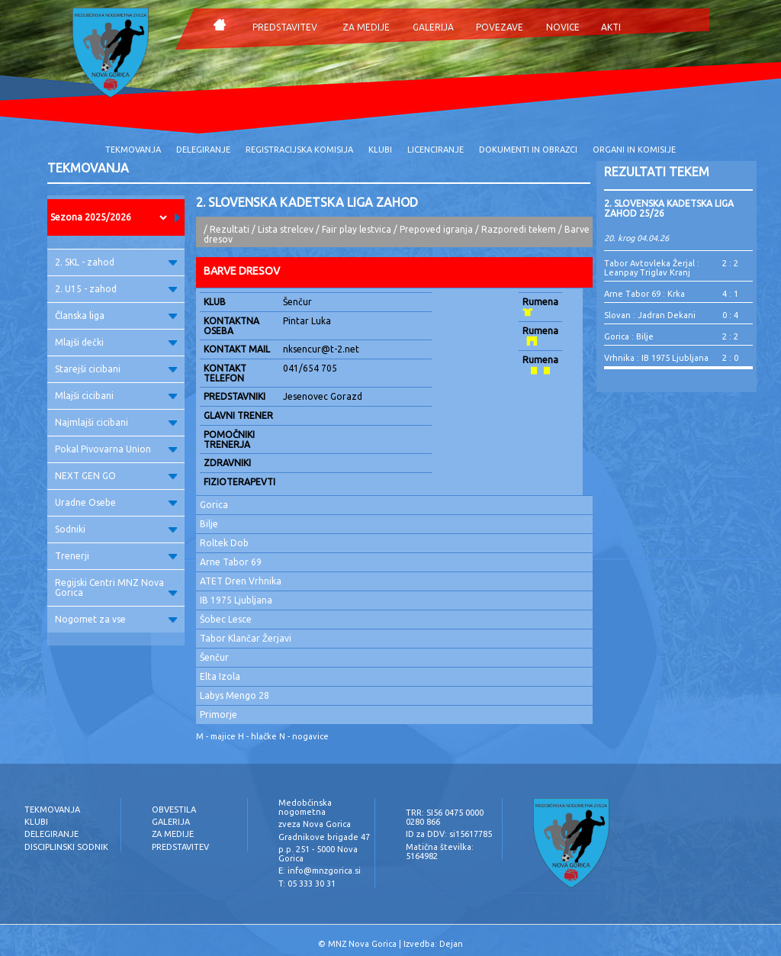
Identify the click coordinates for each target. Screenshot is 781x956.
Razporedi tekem (518, 229)
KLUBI (380, 149)
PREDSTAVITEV (284, 27)
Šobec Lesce (226, 619)
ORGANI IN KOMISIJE (634, 149)
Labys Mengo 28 (234, 695)
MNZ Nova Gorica (362, 943)
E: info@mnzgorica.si (319, 870)
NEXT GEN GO (116, 476)
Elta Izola (220, 676)
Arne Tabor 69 (231, 562)
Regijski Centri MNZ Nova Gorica (116, 587)
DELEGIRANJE (203, 149)
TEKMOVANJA (133, 149)
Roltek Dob (224, 543)
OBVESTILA (174, 809)
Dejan (451, 943)
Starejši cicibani (116, 369)
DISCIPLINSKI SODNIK (66, 846)
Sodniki (116, 529)
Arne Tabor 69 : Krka (644, 293)
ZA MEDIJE (366, 27)
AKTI (611, 27)
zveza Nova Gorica (314, 824)
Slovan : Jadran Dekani (650, 315)
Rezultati (229, 229)
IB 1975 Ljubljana (236, 600)
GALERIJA (433, 27)
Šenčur (214, 657)
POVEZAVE (499, 27)
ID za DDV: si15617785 (449, 834)
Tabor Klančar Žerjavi (245, 638)
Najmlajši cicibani (116, 422)
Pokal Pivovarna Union (116, 449)
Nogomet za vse (116, 619)
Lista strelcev (285, 229)
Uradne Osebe (116, 502)
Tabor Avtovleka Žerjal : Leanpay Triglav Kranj (651, 268)
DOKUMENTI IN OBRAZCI (528, 149)
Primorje (218, 714)
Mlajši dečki (116, 342)
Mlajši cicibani (116, 396)
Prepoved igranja (437, 229)
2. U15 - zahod (116, 289)
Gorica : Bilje (629, 336)
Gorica (214, 505)
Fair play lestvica (356, 229)
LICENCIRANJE (435, 149)
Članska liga (116, 315)
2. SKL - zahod (116, 262)
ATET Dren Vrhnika (240, 581)
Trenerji (116, 556)
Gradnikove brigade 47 (324, 837)
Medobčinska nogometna (305, 807)
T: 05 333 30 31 (307, 883)
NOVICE (563, 27)
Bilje (209, 524)
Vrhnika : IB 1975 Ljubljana (656, 357)
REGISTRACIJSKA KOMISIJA (299, 149)
